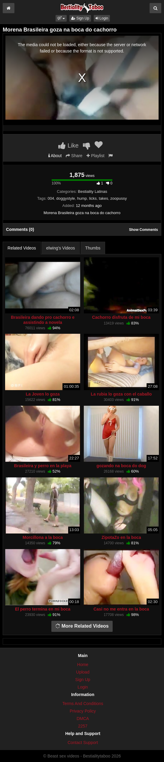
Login (102, 18)
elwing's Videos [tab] (60, 248)
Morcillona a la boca (43, 537)
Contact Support (83, 742)
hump (82, 198)
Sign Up (80, 18)
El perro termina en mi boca (42, 609)
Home (82, 664)
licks (93, 198)
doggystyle (65, 198)
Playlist (95, 155)
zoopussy (118, 198)
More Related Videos (82, 626)
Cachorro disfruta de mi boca (121, 317)
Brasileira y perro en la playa (42, 465)
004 (50, 198)
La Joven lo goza (43, 394)
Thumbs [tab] (93, 248)
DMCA (83, 718)
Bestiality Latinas (92, 191)
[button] (61, 18)
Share (74, 155)
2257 (82, 726)
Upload (82, 672)
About (55, 155)
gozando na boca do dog (121, 465)
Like (68, 145)
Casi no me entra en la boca (121, 609)
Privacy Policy (83, 711)
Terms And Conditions (82, 703)
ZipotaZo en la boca (121, 537)
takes (103, 198)
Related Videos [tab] (22, 248)
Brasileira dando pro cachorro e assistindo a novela (42, 319)
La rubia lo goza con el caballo (121, 394)
